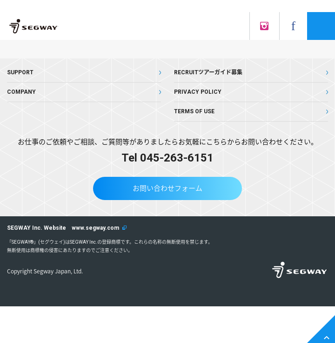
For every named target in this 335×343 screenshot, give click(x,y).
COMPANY (21, 92)
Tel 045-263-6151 (167, 157)
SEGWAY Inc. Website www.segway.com (63, 228)
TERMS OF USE (194, 111)
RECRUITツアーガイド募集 (208, 72)
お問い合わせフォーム (167, 188)
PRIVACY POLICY (197, 92)
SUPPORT (20, 72)
